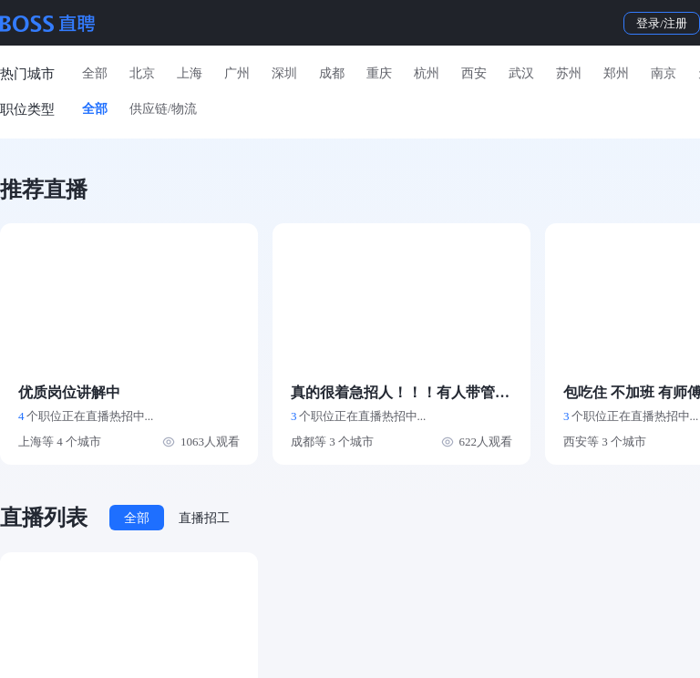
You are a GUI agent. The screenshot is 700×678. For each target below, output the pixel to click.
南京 (663, 73)
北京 (142, 73)
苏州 (569, 73)
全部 (95, 73)
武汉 (521, 73)
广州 (237, 73)
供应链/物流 (163, 109)
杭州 (426, 73)
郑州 (616, 73)
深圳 (284, 73)
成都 (332, 73)
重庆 (379, 73)
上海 (189, 73)
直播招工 (204, 518)
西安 (474, 73)
